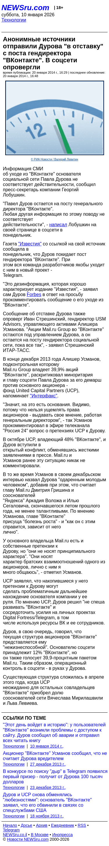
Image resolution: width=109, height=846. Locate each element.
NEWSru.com (25, 7)
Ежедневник (62, 825)
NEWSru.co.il (15, 834)
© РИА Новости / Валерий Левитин (54, 159)
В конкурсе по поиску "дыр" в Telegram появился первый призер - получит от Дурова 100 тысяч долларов (55, 776)
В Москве (40, 834)
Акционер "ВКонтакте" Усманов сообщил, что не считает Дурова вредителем (55, 756)
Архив (41, 825)
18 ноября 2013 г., (47, 816)
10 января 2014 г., (47, 746)
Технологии (13, 19)
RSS (82, 825)
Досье (26, 825)
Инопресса (62, 834)
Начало (10, 825)
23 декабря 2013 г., (48, 787)
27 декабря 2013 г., (48, 764)
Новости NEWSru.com (28, 839)
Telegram (11, 830)
